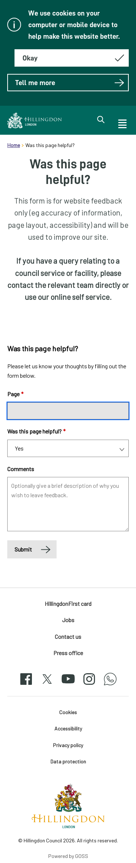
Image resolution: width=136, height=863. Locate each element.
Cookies (68, 712)
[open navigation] (122, 123)
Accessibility (68, 728)
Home (13, 145)
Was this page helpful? (36, 431)
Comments (20, 468)
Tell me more (69, 82)
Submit (23, 549)
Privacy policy (68, 745)
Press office (68, 652)
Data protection (68, 761)
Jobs (68, 619)
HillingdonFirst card (68, 603)
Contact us (68, 636)
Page (15, 393)
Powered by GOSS (68, 856)
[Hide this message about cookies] (72, 58)
